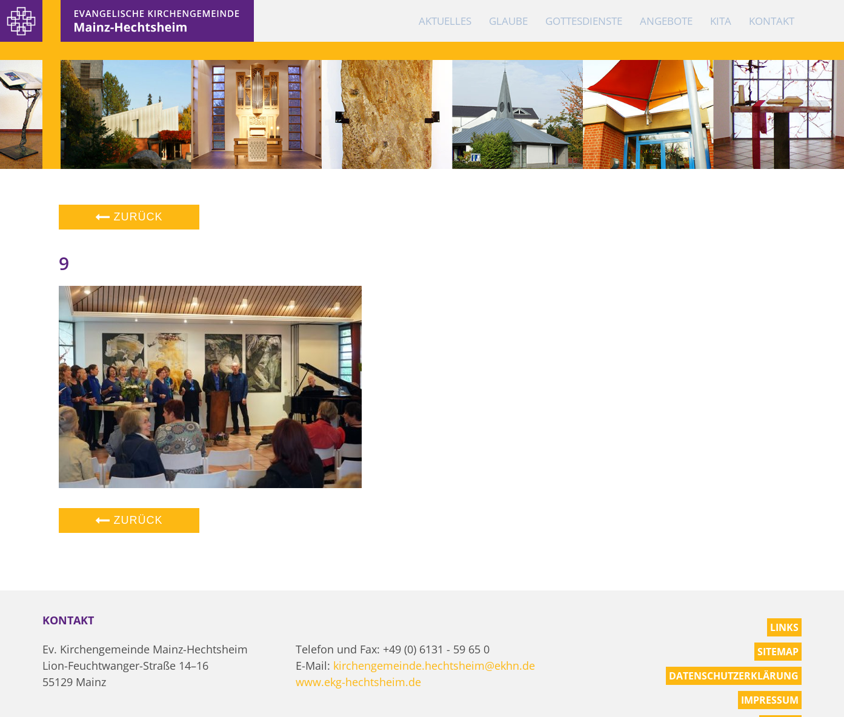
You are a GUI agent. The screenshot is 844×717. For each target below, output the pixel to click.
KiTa (720, 21)
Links (784, 627)
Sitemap (778, 651)
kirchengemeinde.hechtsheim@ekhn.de (434, 665)
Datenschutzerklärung (734, 675)
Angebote (666, 21)
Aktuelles (445, 21)
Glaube (508, 21)
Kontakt (771, 21)
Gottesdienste (583, 21)
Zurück (129, 217)
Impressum (770, 700)
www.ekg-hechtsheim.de (358, 682)
